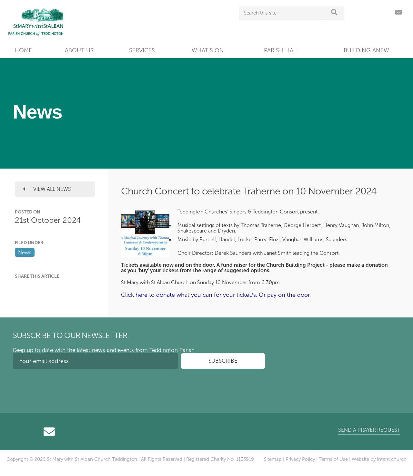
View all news (47, 189)
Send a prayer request (369, 430)
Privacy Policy (300, 459)
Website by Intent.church (379, 459)
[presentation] (62, 386)
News (24, 252)
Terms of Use (333, 459)
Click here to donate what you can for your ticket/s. (189, 295)
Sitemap (273, 459)
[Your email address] (95, 361)
